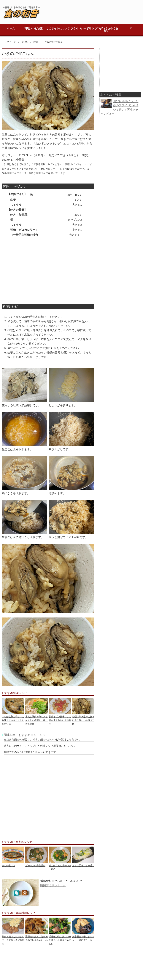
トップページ (9, 42)
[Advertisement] (43, 271)
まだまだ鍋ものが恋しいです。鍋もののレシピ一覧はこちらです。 (43, 739)
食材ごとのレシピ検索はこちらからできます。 (31, 752)
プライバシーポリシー (82, 30)
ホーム (11, 28)
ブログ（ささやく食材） (106, 30)
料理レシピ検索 (33, 28)
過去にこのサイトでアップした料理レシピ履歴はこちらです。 (40, 745)
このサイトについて (58, 28)
